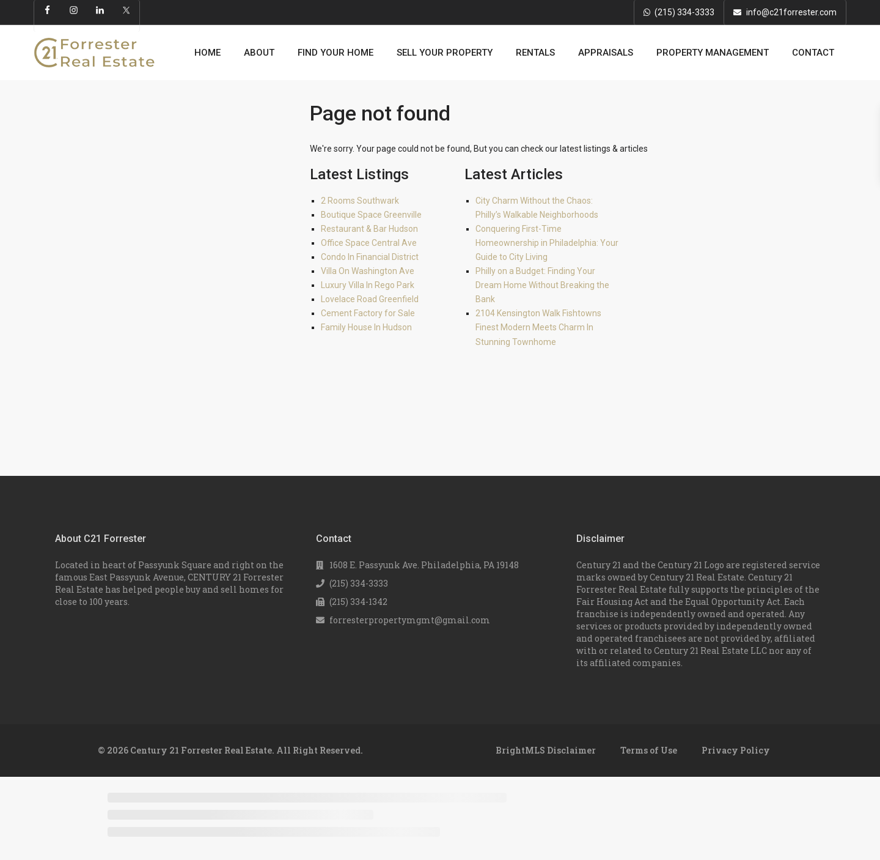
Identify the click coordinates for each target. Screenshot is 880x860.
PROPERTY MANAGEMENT (712, 52)
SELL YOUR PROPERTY (445, 52)
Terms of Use (648, 750)
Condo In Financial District (370, 257)
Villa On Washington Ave (367, 271)
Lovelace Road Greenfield (370, 299)
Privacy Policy (736, 750)
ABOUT (259, 52)
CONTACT (813, 52)
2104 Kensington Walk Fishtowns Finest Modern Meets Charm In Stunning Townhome (538, 327)
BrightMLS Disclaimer (546, 750)
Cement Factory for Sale (368, 313)
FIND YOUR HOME (335, 52)
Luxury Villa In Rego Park (367, 285)
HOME (207, 52)
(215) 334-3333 (684, 12)
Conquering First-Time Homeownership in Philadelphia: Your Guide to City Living (546, 243)
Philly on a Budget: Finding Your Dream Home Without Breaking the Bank (542, 285)
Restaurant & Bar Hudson (369, 229)
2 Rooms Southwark (360, 201)
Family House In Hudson (366, 327)
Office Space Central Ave (369, 243)
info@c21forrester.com (791, 12)
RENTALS (535, 52)
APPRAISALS (605, 52)
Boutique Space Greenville (371, 215)
